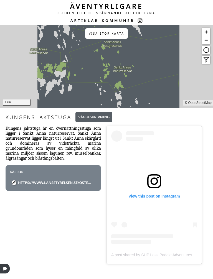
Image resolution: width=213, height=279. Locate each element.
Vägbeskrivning (94, 116)
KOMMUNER (118, 20)
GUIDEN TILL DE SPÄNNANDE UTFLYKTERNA (106, 13)
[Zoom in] (206, 32)
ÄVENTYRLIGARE (106, 6)
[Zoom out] (206, 40)
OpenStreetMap (200, 103)
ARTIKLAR (84, 20)
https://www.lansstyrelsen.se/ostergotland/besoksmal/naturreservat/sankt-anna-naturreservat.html (55, 182)
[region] (106, 66)
